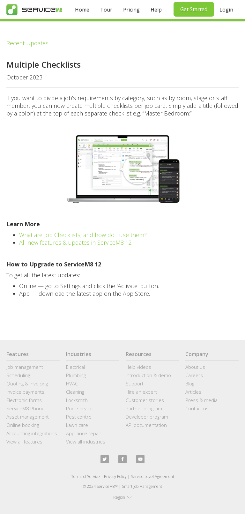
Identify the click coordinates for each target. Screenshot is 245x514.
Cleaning (75, 392)
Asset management (27, 416)
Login (226, 9)
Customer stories (145, 400)
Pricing (131, 9)
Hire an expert (141, 392)
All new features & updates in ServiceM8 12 (75, 242)
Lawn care (77, 425)
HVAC (72, 383)
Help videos (138, 367)
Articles (193, 392)
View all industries (85, 441)
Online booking (22, 425)
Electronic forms (24, 400)
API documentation (146, 425)
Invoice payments (25, 392)
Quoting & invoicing (27, 383)
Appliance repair (83, 433)
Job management (24, 367)
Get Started (193, 9)
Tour (106, 9)
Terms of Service (85, 476)
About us (195, 367)
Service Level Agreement (152, 476)
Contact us (197, 408)
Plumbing (76, 375)
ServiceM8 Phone (25, 408)
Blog (189, 383)
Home (82, 9)
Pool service (79, 408)
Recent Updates (27, 43)
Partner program (144, 408)
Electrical (75, 367)
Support (135, 383)
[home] (34, 9)
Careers (194, 375)
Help (156, 9)
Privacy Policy (115, 476)
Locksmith (77, 400)
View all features (24, 441)
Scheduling (18, 375)
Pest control (79, 416)
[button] (122, 497)
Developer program (147, 416)
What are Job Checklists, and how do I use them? (83, 235)
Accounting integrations (31, 433)
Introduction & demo (148, 375)
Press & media (201, 400)
